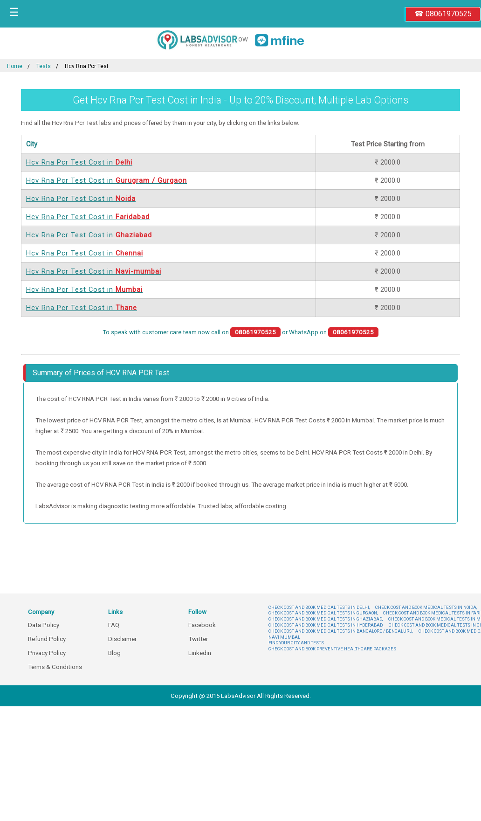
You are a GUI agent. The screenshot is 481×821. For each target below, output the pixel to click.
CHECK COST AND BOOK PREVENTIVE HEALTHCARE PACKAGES (332, 648)
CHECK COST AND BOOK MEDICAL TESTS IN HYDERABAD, (325, 625)
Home (14, 66)
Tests (43, 66)
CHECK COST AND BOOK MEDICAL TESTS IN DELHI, (319, 607)
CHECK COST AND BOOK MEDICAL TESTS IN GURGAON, (323, 612)
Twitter (198, 638)
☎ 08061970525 (443, 13)
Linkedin (199, 652)
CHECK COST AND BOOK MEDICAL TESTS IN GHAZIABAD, (325, 618)
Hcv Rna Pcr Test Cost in (79, 162)
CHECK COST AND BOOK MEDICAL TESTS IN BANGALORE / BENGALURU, (340, 631)
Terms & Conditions (55, 666)
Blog (114, 652)
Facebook (202, 624)
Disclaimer (122, 638)
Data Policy (43, 624)
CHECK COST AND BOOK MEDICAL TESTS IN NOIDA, (426, 607)
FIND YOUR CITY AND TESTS (296, 642)
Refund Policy (47, 638)
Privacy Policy (47, 652)
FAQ (113, 624)
